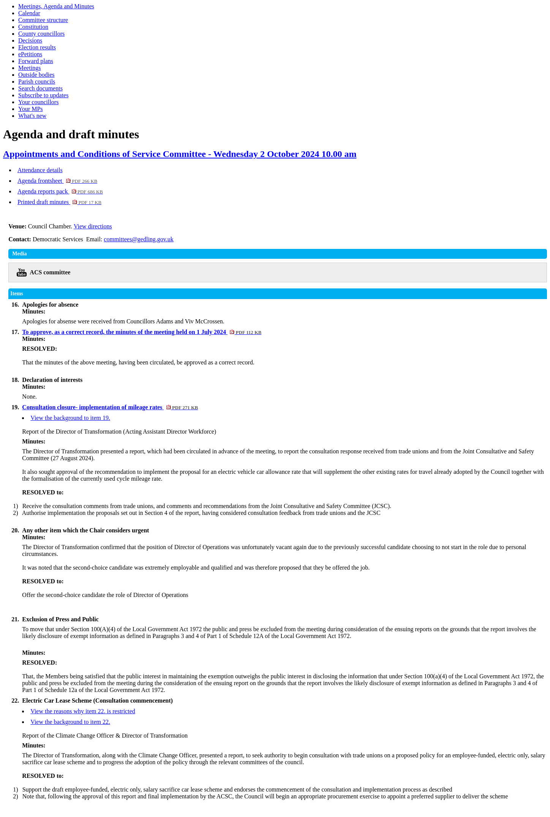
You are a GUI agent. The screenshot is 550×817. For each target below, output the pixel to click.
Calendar (29, 13)
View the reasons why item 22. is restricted (82, 711)
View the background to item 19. (70, 418)
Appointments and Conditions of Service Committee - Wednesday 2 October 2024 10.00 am (179, 154)
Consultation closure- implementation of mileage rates (110, 407)
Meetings (29, 68)
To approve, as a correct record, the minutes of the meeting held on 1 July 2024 (141, 332)
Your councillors (38, 102)
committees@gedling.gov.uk (138, 239)
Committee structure (43, 20)
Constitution (33, 27)
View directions (93, 226)
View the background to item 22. (70, 722)
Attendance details (40, 170)
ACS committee (50, 272)
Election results (37, 47)
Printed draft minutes (59, 202)
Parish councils (36, 81)
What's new (32, 115)
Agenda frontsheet (57, 180)
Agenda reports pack (60, 191)
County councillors (41, 33)
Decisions (30, 40)
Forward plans (35, 61)
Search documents (40, 88)
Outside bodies (36, 74)
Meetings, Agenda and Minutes (56, 6)
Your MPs (30, 109)
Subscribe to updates (43, 95)
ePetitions (30, 54)
